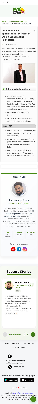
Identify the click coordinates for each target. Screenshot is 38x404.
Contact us (29, 343)
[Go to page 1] (10, 334)
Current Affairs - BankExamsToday (22, 393)
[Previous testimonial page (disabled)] (5, 334)
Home (4, 21)
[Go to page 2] (11, 334)
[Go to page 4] (15, 334)
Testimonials (19, 347)
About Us (16, 343)
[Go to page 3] (13, 334)
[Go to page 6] (19, 334)
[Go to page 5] (17, 334)
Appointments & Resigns (17, 21)
